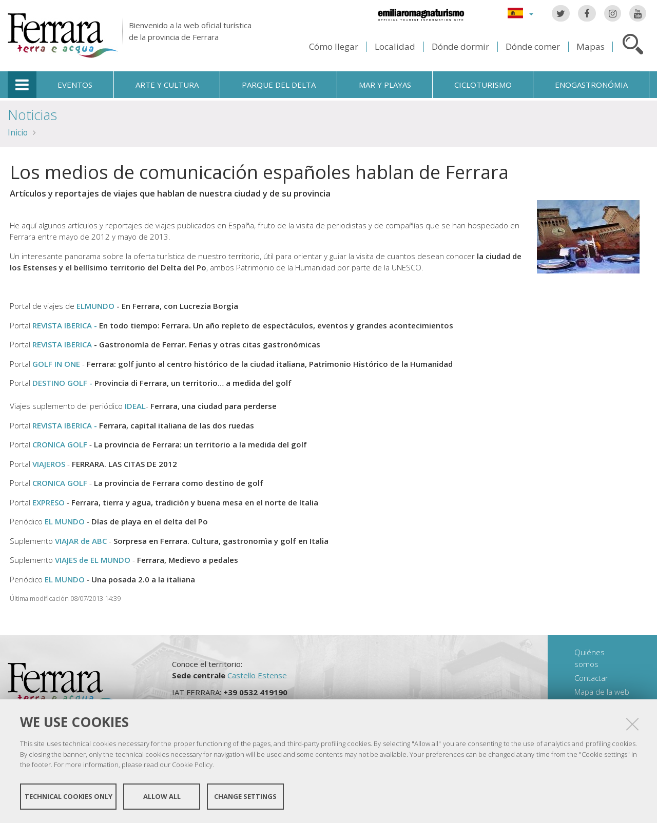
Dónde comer (533, 46)
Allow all (162, 796)
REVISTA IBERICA (62, 344)
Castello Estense (257, 675)
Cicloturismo (483, 85)
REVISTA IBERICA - (65, 425)
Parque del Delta (279, 85)
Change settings (245, 796)
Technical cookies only (68, 796)
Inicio (18, 132)
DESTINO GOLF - (63, 383)
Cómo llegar (333, 46)
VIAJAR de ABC (81, 541)
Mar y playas (385, 85)
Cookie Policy (192, 764)
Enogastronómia (591, 85)
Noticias (32, 114)
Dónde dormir (460, 46)
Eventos (74, 85)
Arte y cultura (167, 85)
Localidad (395, 46)
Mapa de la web (601, 692)
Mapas (590, 46)
